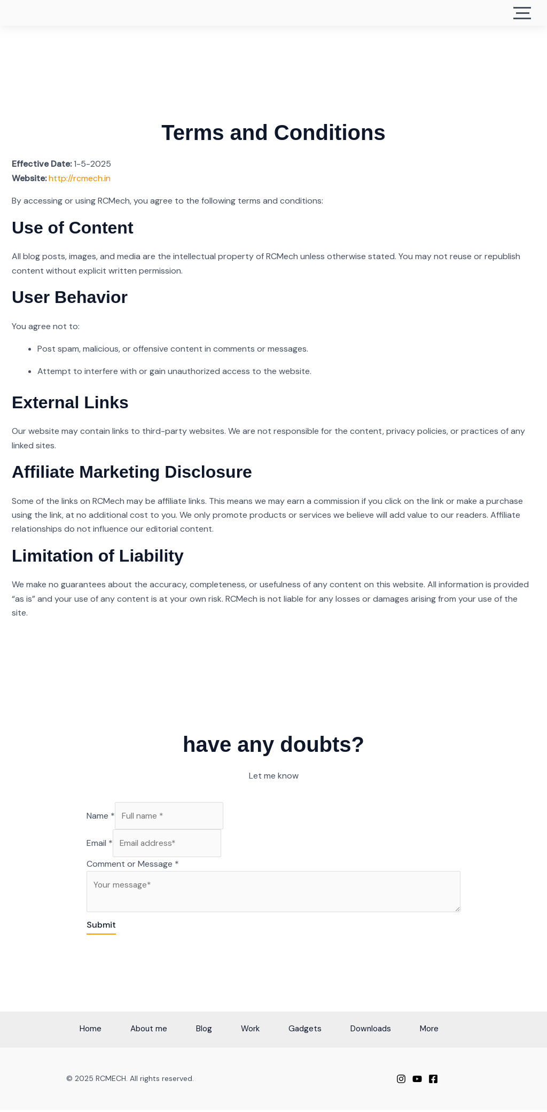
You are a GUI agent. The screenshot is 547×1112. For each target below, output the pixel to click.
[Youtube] (417, 1081)
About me (131, 1031)
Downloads (381, 1031)
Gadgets (308, 1031)
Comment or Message (133, 864)
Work (246, 1031)
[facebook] (433, 1081)
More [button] (447, 1031)
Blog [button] (193, 1031)
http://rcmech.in (80, 178)
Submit (101, 926)
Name (101, 815)
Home (67, 1031)
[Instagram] (401, 1081)
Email (100, 843)
